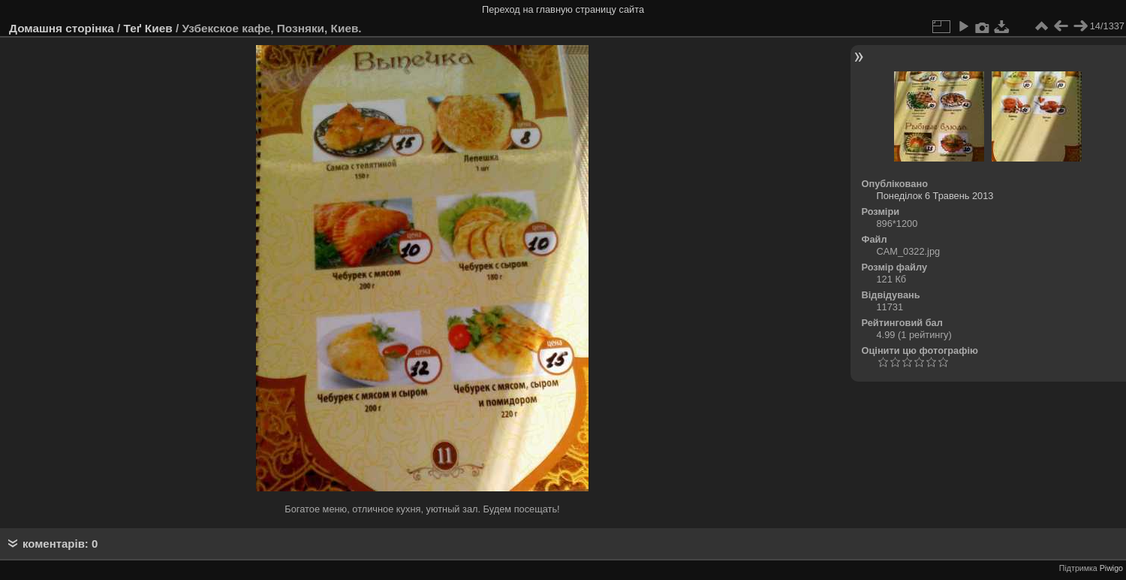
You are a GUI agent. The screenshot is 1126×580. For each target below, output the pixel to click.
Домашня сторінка (61, 28)
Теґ (133, 28)
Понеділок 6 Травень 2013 (935, 195)
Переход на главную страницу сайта (563, 9)
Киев (159, 28)
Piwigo (1111, 567)
